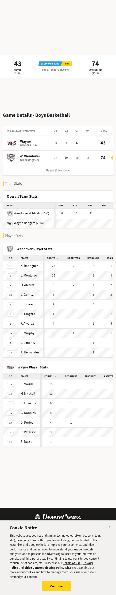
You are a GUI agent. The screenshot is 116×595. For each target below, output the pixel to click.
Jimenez (28, 343)
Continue (56, 586)
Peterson (29, 432)
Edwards (28, 403)
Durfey (27, 422)
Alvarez (28, 285)
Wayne (17, 69)
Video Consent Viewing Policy (44, 568)
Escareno (28, 304)
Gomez (27, 294)
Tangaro (28, 314)
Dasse (26, 442)
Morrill (27, 384)
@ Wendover (95, 69)
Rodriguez (29, 266)
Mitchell (28, 393)
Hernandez (30, 352)
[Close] (108, 528)
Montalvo (29, 275)
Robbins (28, 413)
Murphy (28, 333)
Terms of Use (72, 563)
